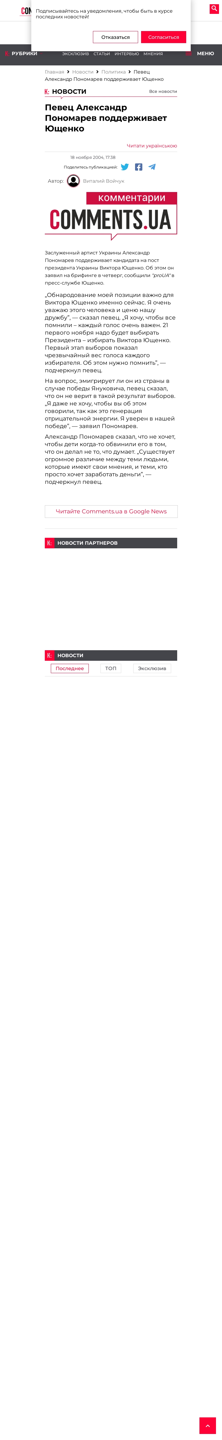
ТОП (110, 668)
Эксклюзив (75, 53)
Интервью (127, 53)
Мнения (153, 53)
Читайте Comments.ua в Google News (111, 511)
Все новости (163, 91)
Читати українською (152, 146)
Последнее (70, 668)
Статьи (102, 53)
